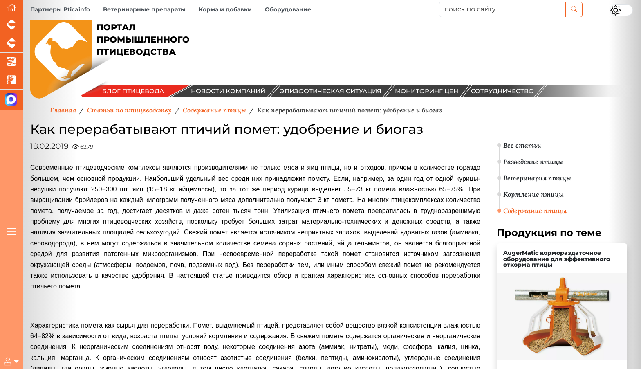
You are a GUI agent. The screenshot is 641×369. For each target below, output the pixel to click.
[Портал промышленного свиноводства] (11, 25)
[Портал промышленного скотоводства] (11, 43)
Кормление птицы (533, 194)
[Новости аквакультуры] (11, 62)
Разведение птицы (533, 162)
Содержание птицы (535, 211)
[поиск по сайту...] (502, 9)
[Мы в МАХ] (11, 100)
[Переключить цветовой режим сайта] (621, 10)
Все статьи (522, 145)
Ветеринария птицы (537, 178)
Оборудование (288, 9)
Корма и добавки (225, 9)
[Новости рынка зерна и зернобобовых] (11, 80)
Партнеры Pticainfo (60, 9)
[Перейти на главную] (11, 8)
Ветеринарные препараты (144, 9)
